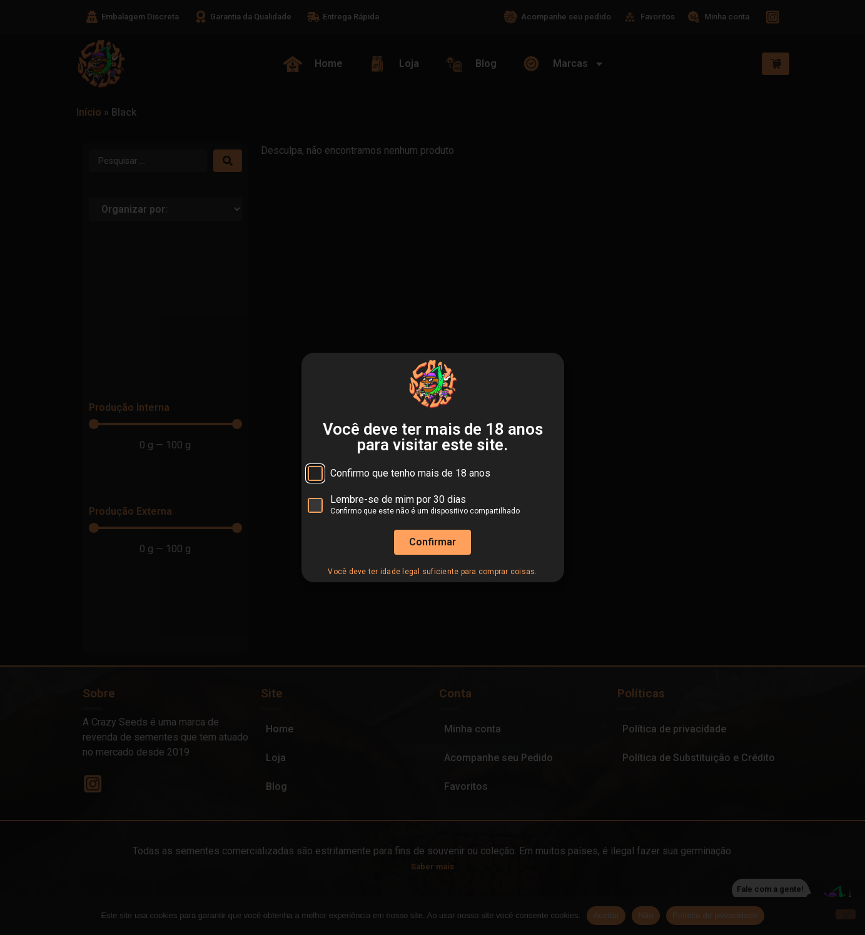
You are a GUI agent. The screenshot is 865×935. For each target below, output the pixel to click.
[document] (432, 467)
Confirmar (432, 542)
